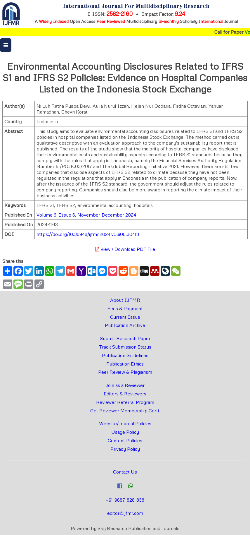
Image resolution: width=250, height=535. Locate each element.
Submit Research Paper (125, 338)
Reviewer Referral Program (125, 402)
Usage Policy (125, 432)
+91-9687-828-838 (125, 500)
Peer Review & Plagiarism (125, 372)
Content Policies (125, 440)
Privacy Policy (125, 449)
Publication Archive (125, 325)
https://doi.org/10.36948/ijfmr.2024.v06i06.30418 (88, 234)
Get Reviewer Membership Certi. (125, 411)
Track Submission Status (125, 347)
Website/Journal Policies (125, 423)
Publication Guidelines (125, 355)
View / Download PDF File (125, 249)
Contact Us (125, 472)
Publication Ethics (125, 364)
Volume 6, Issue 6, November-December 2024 (86, 215)
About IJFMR (125, 300)
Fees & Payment (125, 308)
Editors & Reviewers (125, 394)
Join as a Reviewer (125, 385)
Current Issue (125, 317)
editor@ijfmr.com (125, 513)
